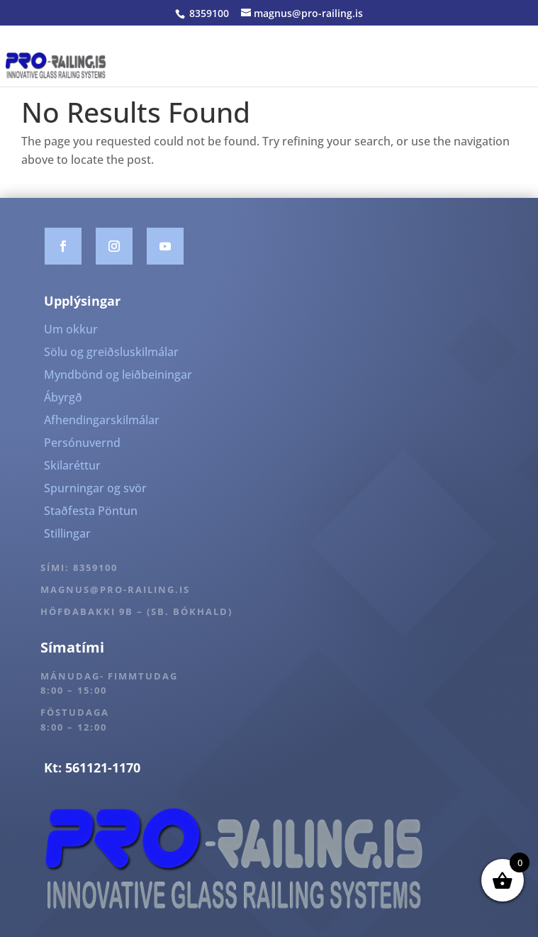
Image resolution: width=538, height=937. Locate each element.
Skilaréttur (72, 465)
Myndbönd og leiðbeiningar (118, 374)
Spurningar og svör (95, 488)
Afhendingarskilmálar (101, 420)
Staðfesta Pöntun (91, 511)
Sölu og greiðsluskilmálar (111, 352)
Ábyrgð (63, 397)
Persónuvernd (82, 442)
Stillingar (67, 533)
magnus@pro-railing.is (115, 589)
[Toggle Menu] (519, 65)
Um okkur (71, 329)
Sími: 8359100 (79, 567)
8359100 (207, 13)
